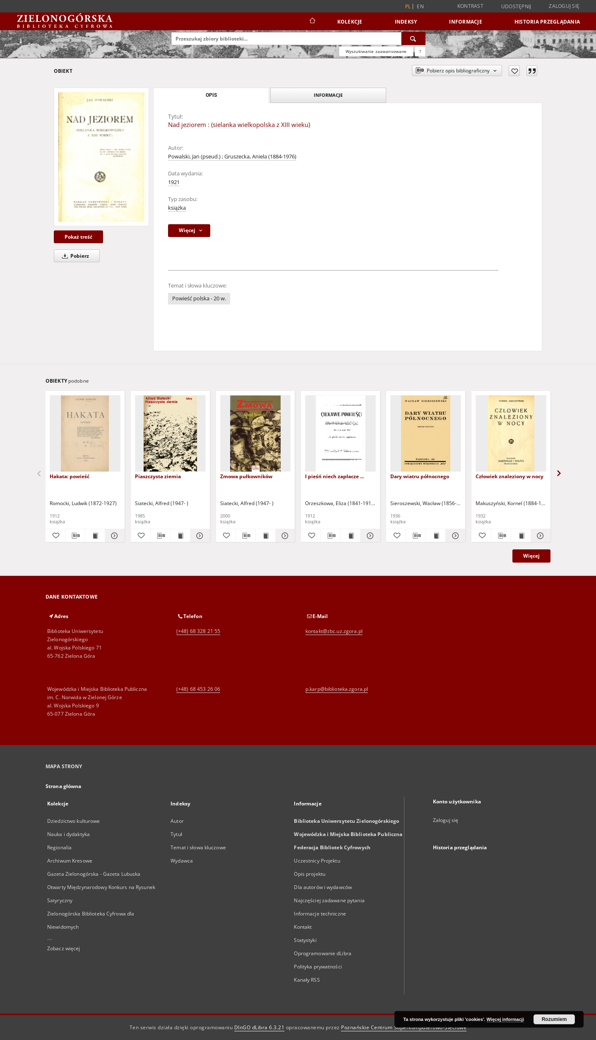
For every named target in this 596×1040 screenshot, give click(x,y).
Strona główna (64, 786)
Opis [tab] (211, 95)
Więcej (531, 555)
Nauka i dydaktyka (68, 834)
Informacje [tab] (328, 95)
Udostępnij (516, 6)
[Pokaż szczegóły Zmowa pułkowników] (284, 535)
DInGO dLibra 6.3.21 (259, 1027)
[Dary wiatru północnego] (426, 433)
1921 (174, 182)
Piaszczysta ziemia (158, 476)
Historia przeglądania (547, 21)
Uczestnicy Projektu (317, 860)
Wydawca (182, 860)
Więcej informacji (505, 1019)
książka (177, 207)
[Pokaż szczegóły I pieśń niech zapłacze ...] (369, 535)
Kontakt (303, 926)
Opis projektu (309, 873)
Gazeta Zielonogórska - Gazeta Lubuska (93, 873)
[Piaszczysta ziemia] (170, 433)
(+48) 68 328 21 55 (198, 631)
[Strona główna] (312, 21)
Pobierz (74, 256)
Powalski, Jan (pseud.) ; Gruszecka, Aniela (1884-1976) (232, 156)
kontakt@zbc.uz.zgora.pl (334, 631)
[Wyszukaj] (413, 38)
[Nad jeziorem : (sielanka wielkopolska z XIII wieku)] (101, 156)
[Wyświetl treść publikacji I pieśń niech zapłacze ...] (350, 535)
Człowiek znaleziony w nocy (509, 476)
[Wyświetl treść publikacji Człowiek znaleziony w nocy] (521, 535)
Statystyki (305, 940)
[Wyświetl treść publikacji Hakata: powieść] (95, 535)
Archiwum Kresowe (69, 860)
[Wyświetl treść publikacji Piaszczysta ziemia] (180, 535)
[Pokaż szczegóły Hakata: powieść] (113, 535)
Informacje (465, 21)
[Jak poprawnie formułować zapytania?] (420, 51)
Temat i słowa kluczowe (198, 847)
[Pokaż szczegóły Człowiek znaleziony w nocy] (539, 535)
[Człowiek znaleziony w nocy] (511, 433)
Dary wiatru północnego (419, 476)
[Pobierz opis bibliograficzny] (75, 535)
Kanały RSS (307, 979)
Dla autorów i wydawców (323, 887)
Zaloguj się (564, 6)
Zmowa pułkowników (246, 476)
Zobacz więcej (63, 948)
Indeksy (406, 21)
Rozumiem (554, 1019)
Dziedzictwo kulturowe (73, 820)
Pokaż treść (78, 236)
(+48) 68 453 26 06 (198, 689)
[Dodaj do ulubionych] (514, 70)
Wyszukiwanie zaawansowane (376, 51)
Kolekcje (350, 21)
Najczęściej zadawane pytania (329, 900)
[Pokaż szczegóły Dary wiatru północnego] (454, 535)
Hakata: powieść (69, 476)
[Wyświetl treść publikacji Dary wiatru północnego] (435, 535)
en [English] (420, 6)
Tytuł (176, 834)
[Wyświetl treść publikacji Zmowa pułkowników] (265, 535)
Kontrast (470, 6)
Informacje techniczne (320, 913)
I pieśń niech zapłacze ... (334, 476)
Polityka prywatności (317, 966)
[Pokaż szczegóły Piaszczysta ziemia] (199, 535)
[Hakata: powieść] (85, 433)
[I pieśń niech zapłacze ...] (340, 433)
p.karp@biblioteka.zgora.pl (336, 689)
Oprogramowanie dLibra (322, 953)
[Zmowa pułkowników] (256, 433)
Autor (177, 820)
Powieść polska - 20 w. (199, 298)
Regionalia (59, 847)
